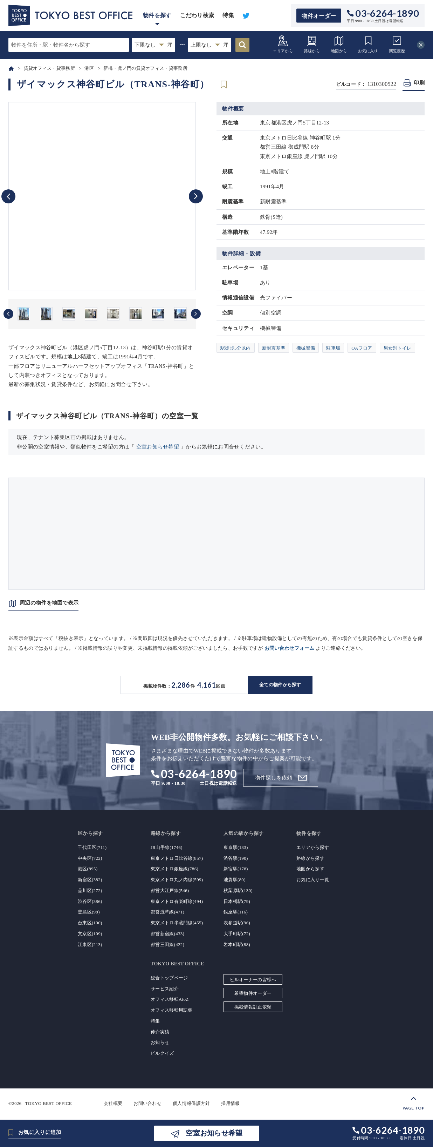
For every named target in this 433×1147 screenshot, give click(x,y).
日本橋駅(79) (237, 901)
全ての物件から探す (280, 684)
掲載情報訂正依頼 (253, 1007)
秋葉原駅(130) (238, 890)
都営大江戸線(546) (170, 890)
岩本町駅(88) (237, 944)
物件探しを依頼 (273, 778)
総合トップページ (169, 977)
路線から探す (310, 858)
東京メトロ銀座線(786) (174, 868)
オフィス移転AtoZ (169, 999)
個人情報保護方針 (191, 1103)
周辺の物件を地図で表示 (49, 603)
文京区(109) (90, 933)
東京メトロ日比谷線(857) (177, 858)
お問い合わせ (147, 1103)
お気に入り (368, 44)
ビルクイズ (162, 1053)
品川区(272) (90, 890)
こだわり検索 (197, 15)
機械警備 (305, 348)
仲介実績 (160, 1031)
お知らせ (160, 1042)
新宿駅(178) (236, 868)
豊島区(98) (89, 912)
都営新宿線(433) (167, 933)
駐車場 (333, 348)
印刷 (419, 83)
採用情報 (230, 1103)
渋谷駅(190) (236, 858)
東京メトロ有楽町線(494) (177, 901)
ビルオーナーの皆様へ (253, 979)
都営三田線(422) (167, 944)
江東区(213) (90, 944)
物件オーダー (319, 16)
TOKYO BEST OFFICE (48, 1103)
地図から (339, 44)
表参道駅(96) (237, 922)
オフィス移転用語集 (172, 1010)
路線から (312, 44)
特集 (228, 15)
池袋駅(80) (235, 879)
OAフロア (361, 348)
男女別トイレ (398, 348)
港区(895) (87, 868)
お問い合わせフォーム (289, 648)
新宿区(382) (90, 879)
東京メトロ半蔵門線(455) (177, 922)
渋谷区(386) (90, 901)
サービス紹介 (165, 988)
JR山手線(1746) (167, 847)
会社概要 (113, 1103)
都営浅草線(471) (167, 912)
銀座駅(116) (236, 912)
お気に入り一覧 (312, 879)
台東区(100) (90, 922)
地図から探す (310, 868)
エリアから (283, 44)
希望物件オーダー (253, 993)
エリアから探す (312, 847)
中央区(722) (90, 858)
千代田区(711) (92, 847)
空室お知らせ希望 (157, 447)
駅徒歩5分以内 (235, 348)
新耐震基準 (274, 348)
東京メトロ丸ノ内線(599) (177, 879)
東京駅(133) (236, 847)
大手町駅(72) (237, 933)
